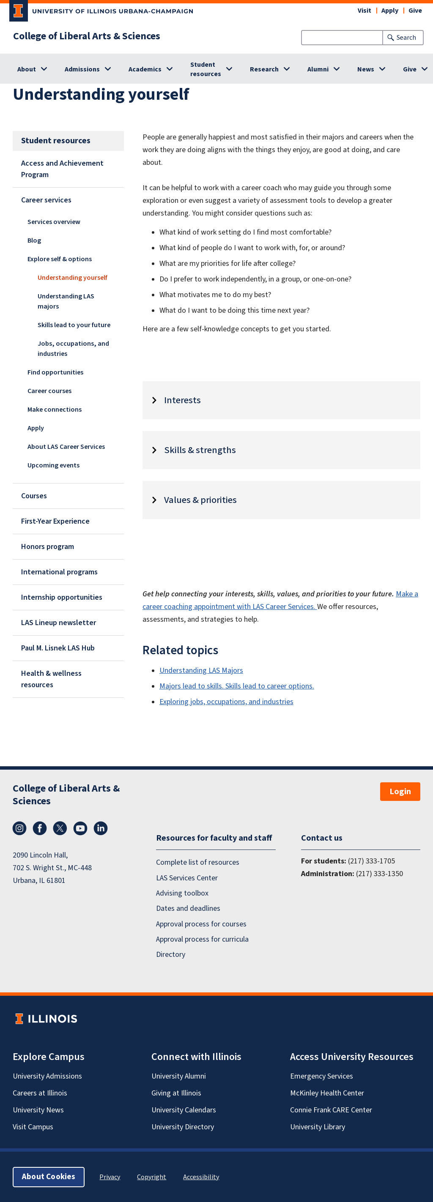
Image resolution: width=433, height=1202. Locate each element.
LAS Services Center (187, 877)
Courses (34, 496)
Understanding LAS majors (66, 301)
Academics (145, 69)
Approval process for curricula (202, 939)
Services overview (53, 222)
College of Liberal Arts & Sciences (86, 36)
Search (406, 37)
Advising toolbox (182, 893)
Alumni (318, 69)
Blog (34, 240)
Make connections (54, 409)
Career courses (49, 391)
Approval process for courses (201, 923)
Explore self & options (59, 259)
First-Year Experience (55, 521)
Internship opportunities (61, 597)
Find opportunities (55, 372)
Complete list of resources (197, 862)
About (26, 69)
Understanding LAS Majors (201, 670)
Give (415, 10)
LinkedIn (100, 828)
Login (400, 792)
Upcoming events (53, 465)
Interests (182, 400)
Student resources (205, 69)
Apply (389, 10)
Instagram (19, 828)
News (365, 69)
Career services (46, 200)
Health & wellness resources (51, 679)
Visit (364, 10)
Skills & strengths (200, 450)
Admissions (82, 69)
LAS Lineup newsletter (58, 622)
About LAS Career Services (66, 446)
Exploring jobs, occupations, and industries (226, 702)
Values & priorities (200, 500)
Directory (170, 954)
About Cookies (48, 1176)
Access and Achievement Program (62, 169)
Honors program (47, 546)
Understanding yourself (72, 277)
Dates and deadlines (188, 908)
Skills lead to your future (74, 325)
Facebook (39, 828)
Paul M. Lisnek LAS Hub (58, 648)
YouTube (80, 828)
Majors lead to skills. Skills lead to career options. (236, 686)
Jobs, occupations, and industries (73, 348)
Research (264, 69)
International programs (59, 572)
